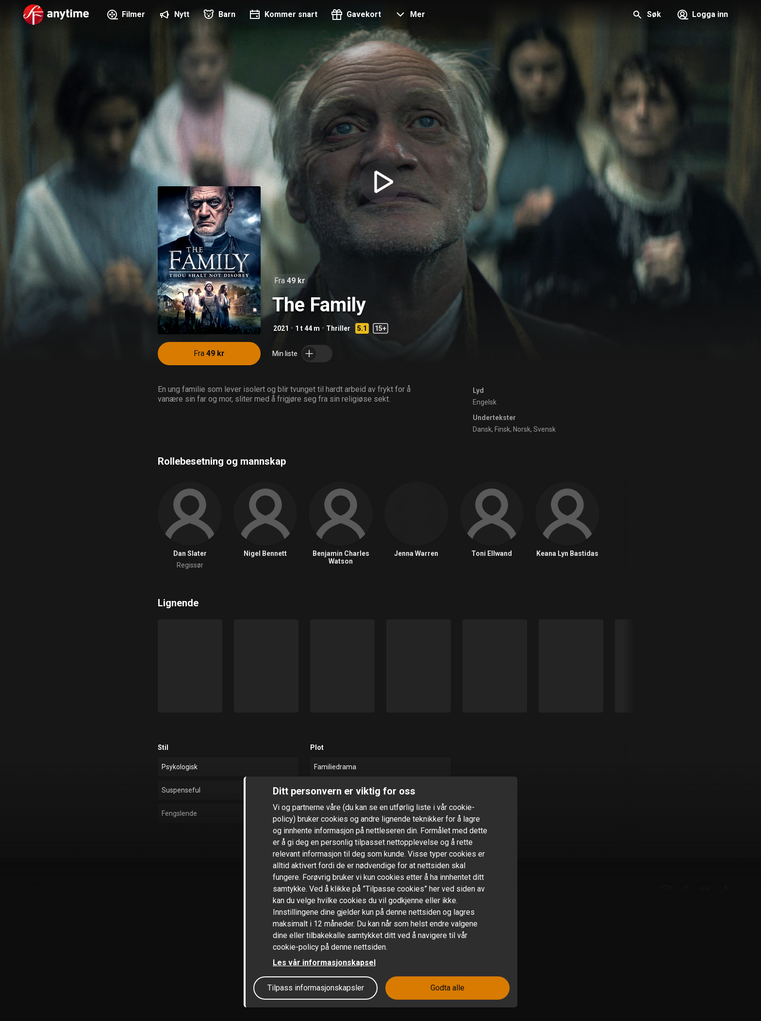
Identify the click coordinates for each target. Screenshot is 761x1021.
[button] (409, 15)
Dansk (482, 429)
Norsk (521, 429)
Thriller (338, 328)
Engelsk (484, 402)
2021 (281, 328)
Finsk (502, 429)
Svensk (544, 429)
